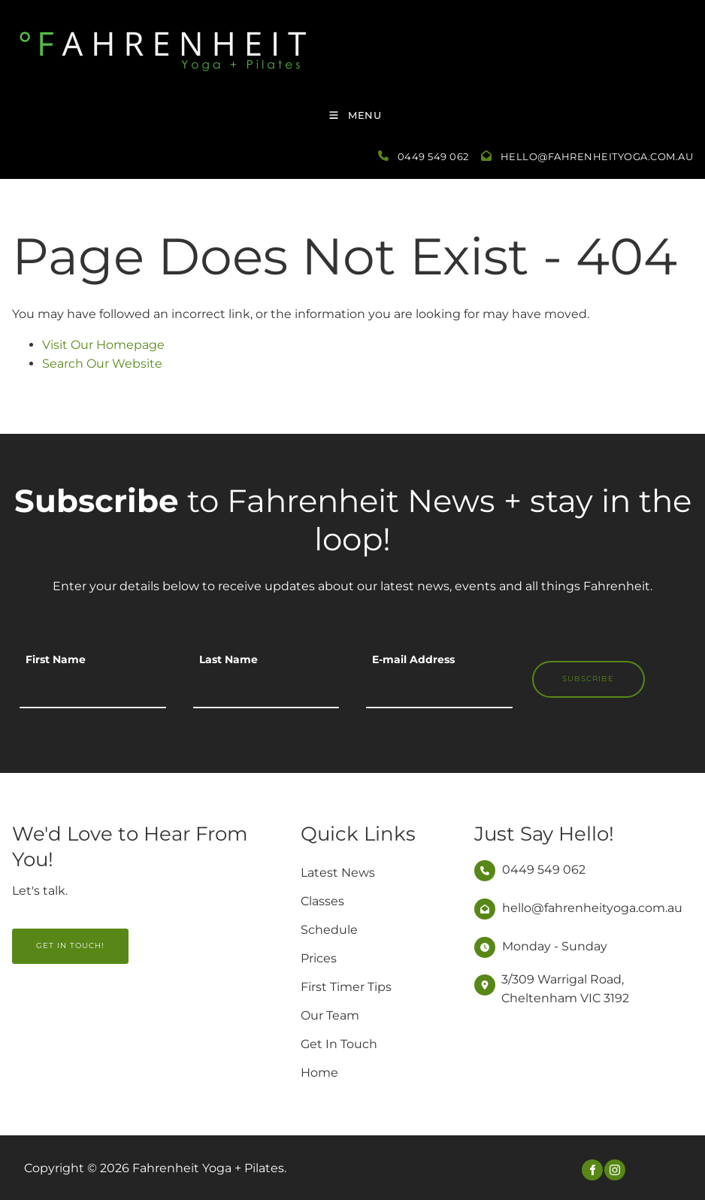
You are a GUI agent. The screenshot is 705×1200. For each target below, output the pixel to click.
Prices (319, 958)
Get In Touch (339, 1044)
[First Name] (93, 689)
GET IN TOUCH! (46, 937)
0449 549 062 (433, 156)
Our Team (330, 1015)
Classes (322, 901)
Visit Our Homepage (103, 345)
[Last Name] (266, 689)
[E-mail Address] (439, 689)
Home (319, 1072)
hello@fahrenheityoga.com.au (597, 156)
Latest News (338, 872)
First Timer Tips (346, 987)
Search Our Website (102, 363)
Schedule (329, 930)
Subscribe (588, 678)
